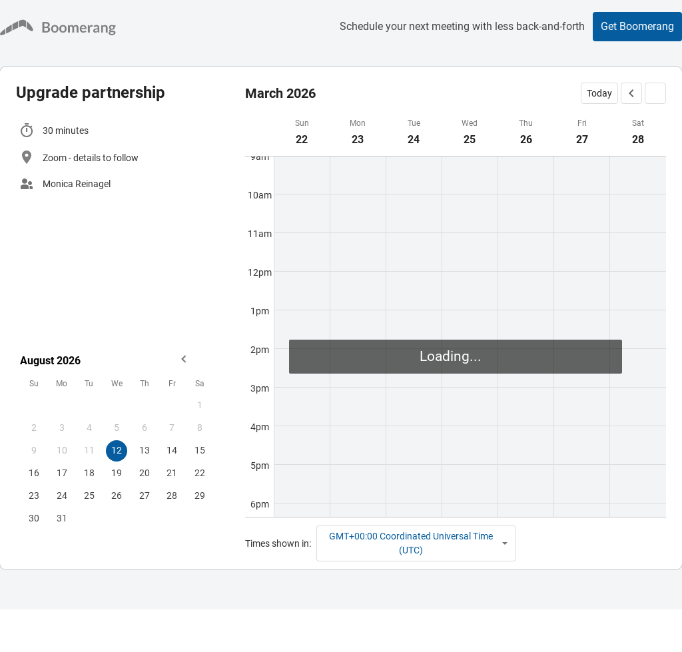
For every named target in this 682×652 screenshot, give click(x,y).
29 (199, 495)
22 (199, 473)
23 (34, 495)
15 (199, 450)
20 (144, 473)
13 (144, 450)
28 (172, 495)
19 (116, 473)
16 (34, 473)
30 (34, 518)
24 (62, 495)
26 (116, 495)
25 (89, 495)
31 (62, 518)
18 (89, 473)
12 (116, 450)
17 (62, 473)
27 (144, 495)
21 (172, 473)
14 (172, 450)
